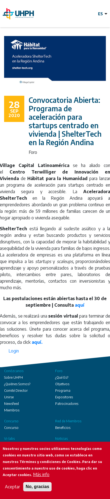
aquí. (37, 342)
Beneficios (62, 428)
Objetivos (62, 384)
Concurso (11, 421)
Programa (62, 391)
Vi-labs (9, 439)
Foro (59, 371)
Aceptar (12, 486)
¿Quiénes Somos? (17, 384)
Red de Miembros (68, 421)
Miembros (11, 410)
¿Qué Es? (61, 377)
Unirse (9, 397)
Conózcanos (13, 371)
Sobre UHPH (13, 377)
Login (13, 351)
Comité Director (16, 391)
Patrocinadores (66, 404)
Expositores (64, 397)
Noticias (61, 439)
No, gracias (37, 486)
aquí (79, 305)
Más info (41, 474)
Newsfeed (11, 404)
